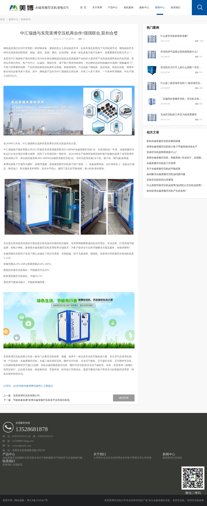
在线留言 (18, 464)
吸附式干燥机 (55, 457)
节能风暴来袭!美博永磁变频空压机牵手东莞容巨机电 (41, 400)
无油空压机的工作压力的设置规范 (178, 114)
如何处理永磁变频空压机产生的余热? (166, 191)
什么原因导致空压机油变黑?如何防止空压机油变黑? (174, 185)
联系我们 (175, 7)
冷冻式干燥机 (41, 457)
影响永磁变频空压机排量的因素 (163, 141)
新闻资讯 (26, 19)
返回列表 (124, 398)
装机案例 (128, 7)
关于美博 (97, 7)
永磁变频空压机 (11, 457)
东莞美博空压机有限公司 (26, 395)
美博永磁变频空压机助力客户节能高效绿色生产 (172, 146)
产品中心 (113, 7)
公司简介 (98, 457)
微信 (50, 386)
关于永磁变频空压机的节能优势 (163, 168)
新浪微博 (26, 386)
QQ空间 (17, 386)
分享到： (8, 386)
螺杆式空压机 (26, 457)
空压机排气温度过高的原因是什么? (179, 51)
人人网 (44, 386)
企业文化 (108, 457)
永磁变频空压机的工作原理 (161, 163)
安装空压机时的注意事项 (160, 180)
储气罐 (78, 457)
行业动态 (177, 457)
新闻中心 (160, 7)
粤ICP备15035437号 (37, 500)
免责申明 (7, 500)
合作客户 (127, 457)
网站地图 (19, 500)
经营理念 (117, 457)
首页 (3, 19)
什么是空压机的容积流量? (174, 36)
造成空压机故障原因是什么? (162, 152)
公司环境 (146, 457)
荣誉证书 (137, 457)
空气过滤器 (69, 457)
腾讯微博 (36, 386)
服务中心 (144, 7)
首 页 (83, 7)
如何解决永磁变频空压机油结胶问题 (166, 174)
